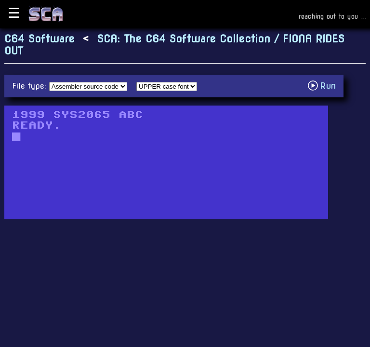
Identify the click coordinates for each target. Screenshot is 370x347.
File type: (30, 86)
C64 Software (39, 39)
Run (324, 85)
